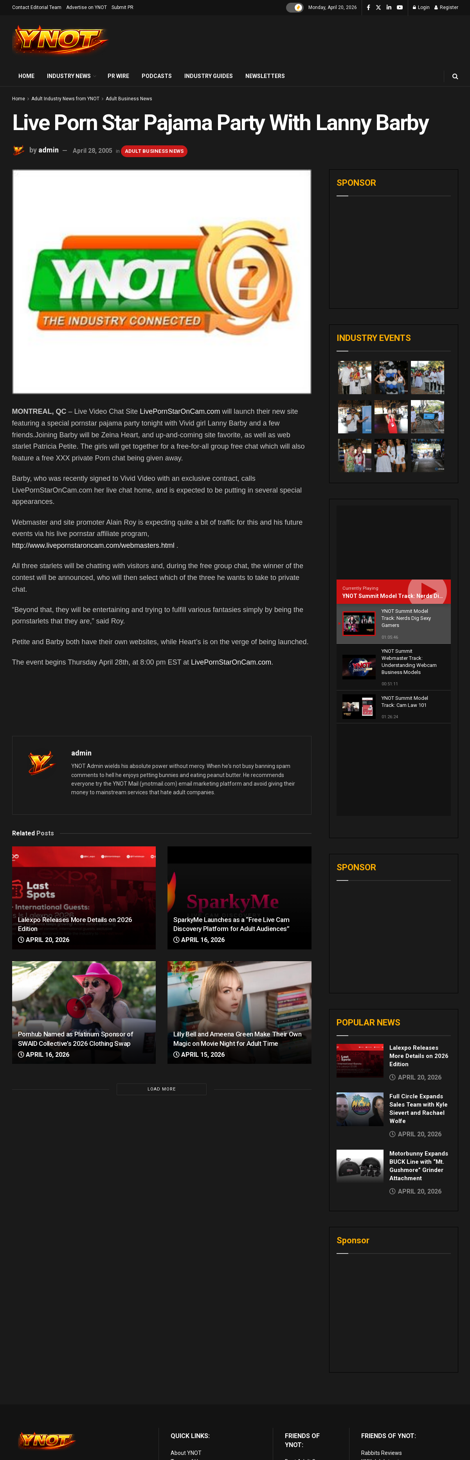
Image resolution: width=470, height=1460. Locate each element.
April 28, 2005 (92, 150)
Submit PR (122, 7)
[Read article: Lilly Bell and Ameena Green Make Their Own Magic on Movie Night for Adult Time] (239, 1012)
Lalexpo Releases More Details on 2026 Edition (418, 964)
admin (48, 150)
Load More (162, 1089)
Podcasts (157, 76)
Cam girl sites (377, 1413)
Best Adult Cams (305, 1369)
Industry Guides (208, 76)
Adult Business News (129, 98)
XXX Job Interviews (385, 1369)
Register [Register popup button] (446, 7)
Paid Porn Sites (380, 1396)
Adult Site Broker (382, 1378)
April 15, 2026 (199, 1054)
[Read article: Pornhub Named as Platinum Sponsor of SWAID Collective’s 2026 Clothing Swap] (84, 1012)
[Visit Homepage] (61, 41)
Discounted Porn (305, 1413)
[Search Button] (455, 76)
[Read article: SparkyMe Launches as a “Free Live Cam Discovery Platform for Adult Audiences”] (239, 897)
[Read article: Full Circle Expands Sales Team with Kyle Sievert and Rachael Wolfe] (360, 1017)
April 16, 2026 (199, 940)
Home (26, 76)
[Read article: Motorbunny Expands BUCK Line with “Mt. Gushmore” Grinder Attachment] (360, 1074)
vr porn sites (300, 1422)
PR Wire (118, 76)
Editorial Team (188, 1387)
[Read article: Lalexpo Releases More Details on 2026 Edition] (84, 897)
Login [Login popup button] (421, 7)
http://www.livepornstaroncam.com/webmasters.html (93, 545)
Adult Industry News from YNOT (65, 98)
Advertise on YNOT (86, 7)
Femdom (372, 1387)
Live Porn (296, 1378)
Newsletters (265, 76)
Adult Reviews (302, 1387)
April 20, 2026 (43, 940)
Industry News (69, 76)
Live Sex (371, 1405)
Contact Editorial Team (36, 7)
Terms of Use (187, 1369)
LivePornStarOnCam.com (180, 411)
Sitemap (181, 1405)
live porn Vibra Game (386, 1431)
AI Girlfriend (375, 1422)
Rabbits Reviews (381, 1361)
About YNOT (186, 1361)
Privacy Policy (187, 1378)
